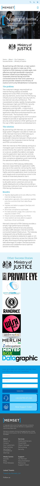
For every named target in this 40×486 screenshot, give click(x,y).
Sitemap (6, 453)
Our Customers (19, 59)
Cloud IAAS (22, 443)
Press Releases (8, 463)
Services (21, 439)
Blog (5, 461)
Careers (6, 443)
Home (5, 59)
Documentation (24, 461)
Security (21, 449)
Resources (22, 463)
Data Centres (8, 447)
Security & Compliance (7, 450)
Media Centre (8, 457)
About (11, 59)
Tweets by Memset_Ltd (11, 473)
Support (21, 457)
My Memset (22, 459)
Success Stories (8, 61)
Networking (22, 447)
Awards (6, 459)
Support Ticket (23, 465)
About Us (6, 441)
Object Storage (23, 445)
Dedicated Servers (25, 441)
